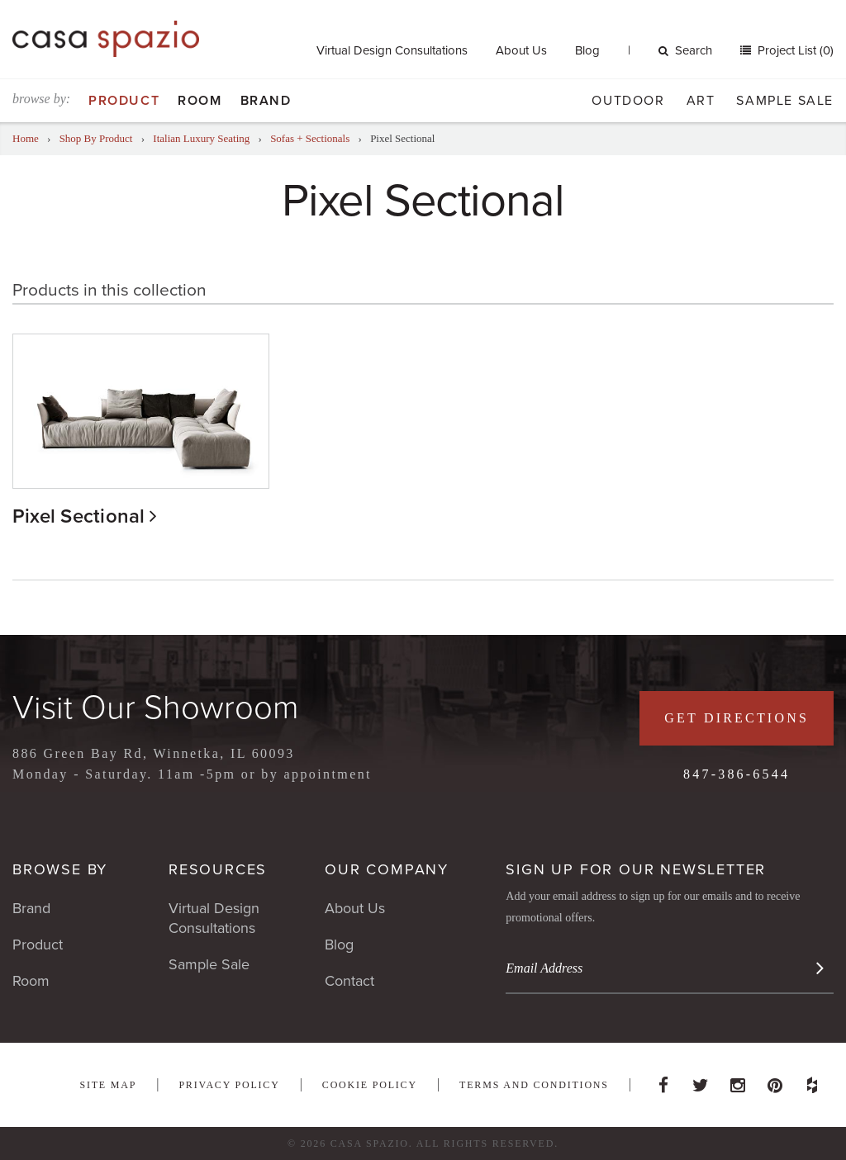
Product (123, 100)
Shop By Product (96, 138)
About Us (521, 50)
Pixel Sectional (78, 516)
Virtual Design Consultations (392, 50)
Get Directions (736, 718)
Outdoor (628, 100)
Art (701, 100)
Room (199, 100)
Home (25, 138)
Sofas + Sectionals (309, 138)
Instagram (737, 1080)
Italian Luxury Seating (201, 138)
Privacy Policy (228, 1085)
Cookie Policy (369, 1085)
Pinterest (775, 1080)
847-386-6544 (736, 774)
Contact (349, 981)
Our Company (387, 869)
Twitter (700, 1080)
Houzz (812, 1080)
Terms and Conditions (534, 1085)
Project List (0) (794, 50)
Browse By (59, 869)
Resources (218, 869)
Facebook (663, 1080)
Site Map (107, 1085)
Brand (266, 100)
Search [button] (685, 50)
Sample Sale (785, 100)
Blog (587, 50)
